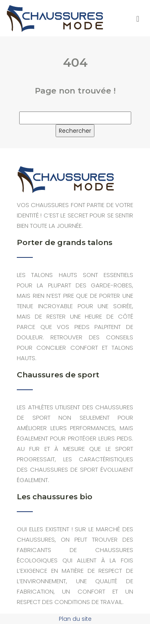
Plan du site (75, 619)
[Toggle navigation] (138, 18)
